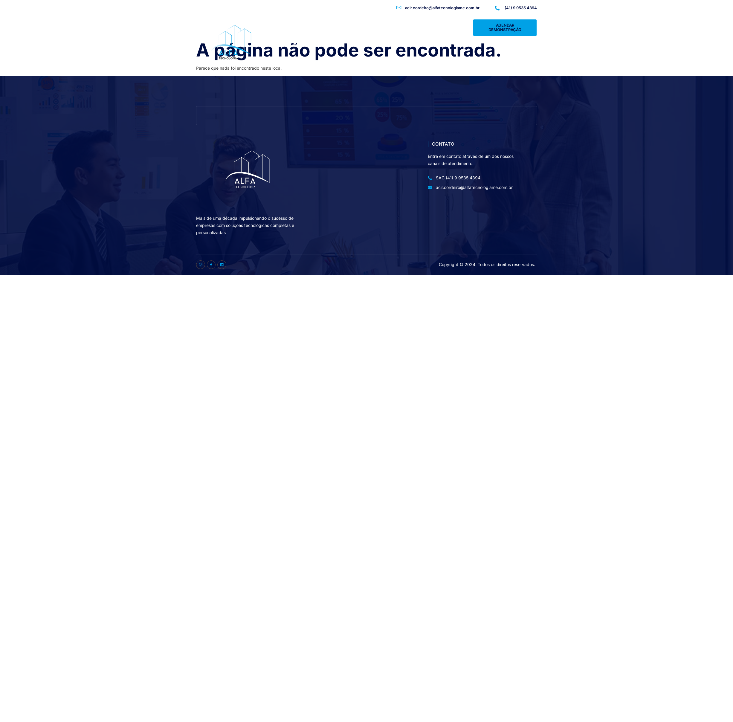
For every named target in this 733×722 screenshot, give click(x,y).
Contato (460, 43)
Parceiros (431, 43)
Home (274, 43)
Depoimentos (397, 43)
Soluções (334, 43)
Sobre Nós (302, 43)
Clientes (363, 43)
